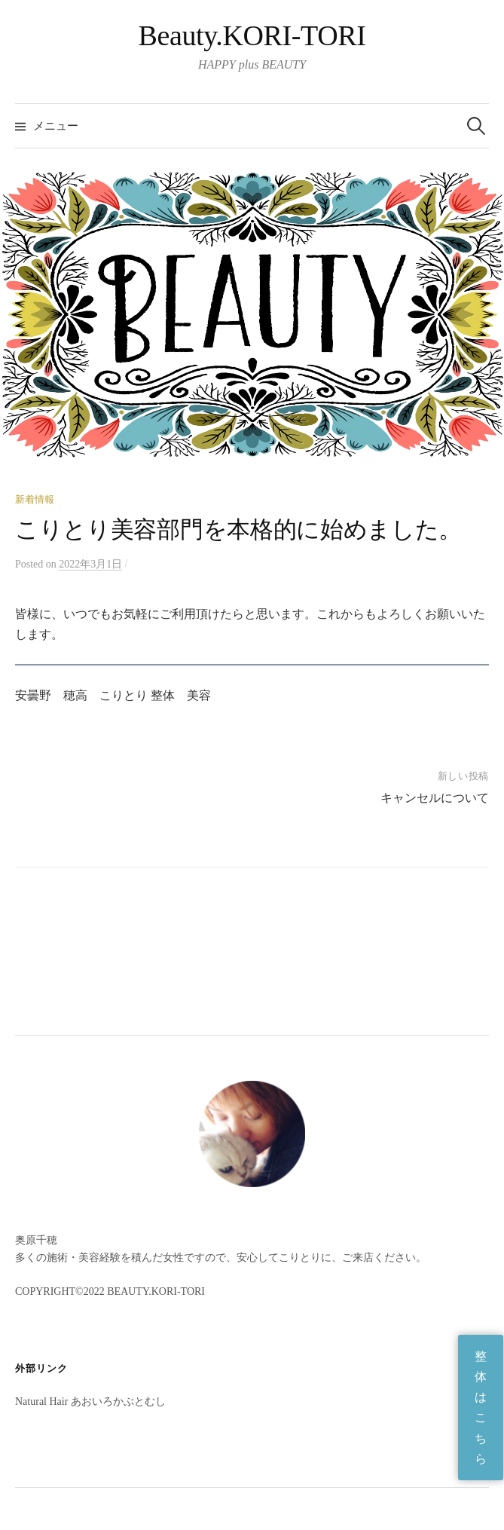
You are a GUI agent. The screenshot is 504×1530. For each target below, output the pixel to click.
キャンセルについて (434, 797)
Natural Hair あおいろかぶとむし (90, 1401)
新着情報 (34, 499)
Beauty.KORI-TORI (251, 35)
